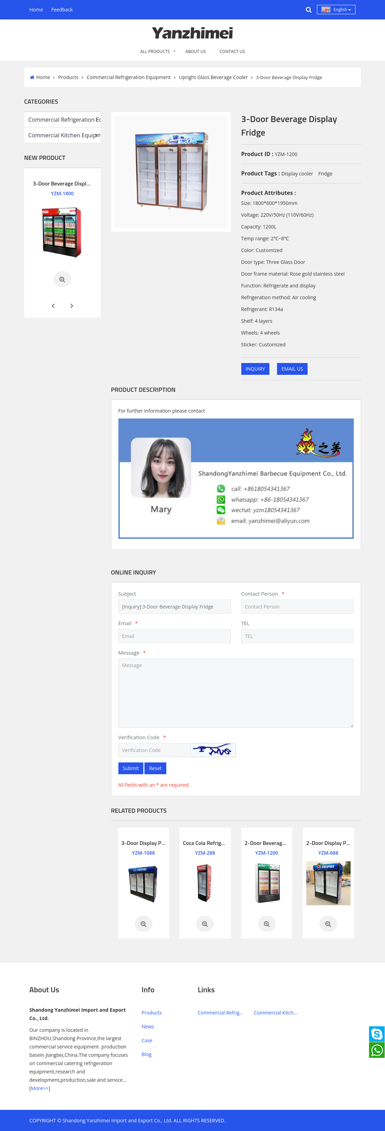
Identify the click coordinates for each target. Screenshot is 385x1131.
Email (128, 623)
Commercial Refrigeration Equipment (129, 77)
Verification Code (142, 737)
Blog (147, 1054)
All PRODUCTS (155, 51)
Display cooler (297, 173)
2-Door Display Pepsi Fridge (339, 843)
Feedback (62, 9)
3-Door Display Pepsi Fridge (154, 843)
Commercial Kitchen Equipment (64, 135)
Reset (155, 768)
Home (36, 9)
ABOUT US (195, 51)
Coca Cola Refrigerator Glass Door (222, 843)
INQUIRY (255, 368)
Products (68, 77)
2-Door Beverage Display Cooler (282, 843)
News (148, 1026)
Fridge (325, 173)
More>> (40, 1088)
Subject (127, 593)
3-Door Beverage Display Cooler (70, 183)
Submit (131, 768)
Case (147, 1040)
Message (132, 652)
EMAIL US (292, 368)
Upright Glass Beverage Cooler (213, 77)
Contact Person (263, 593)
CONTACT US (232, 51)
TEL (245, 623)
